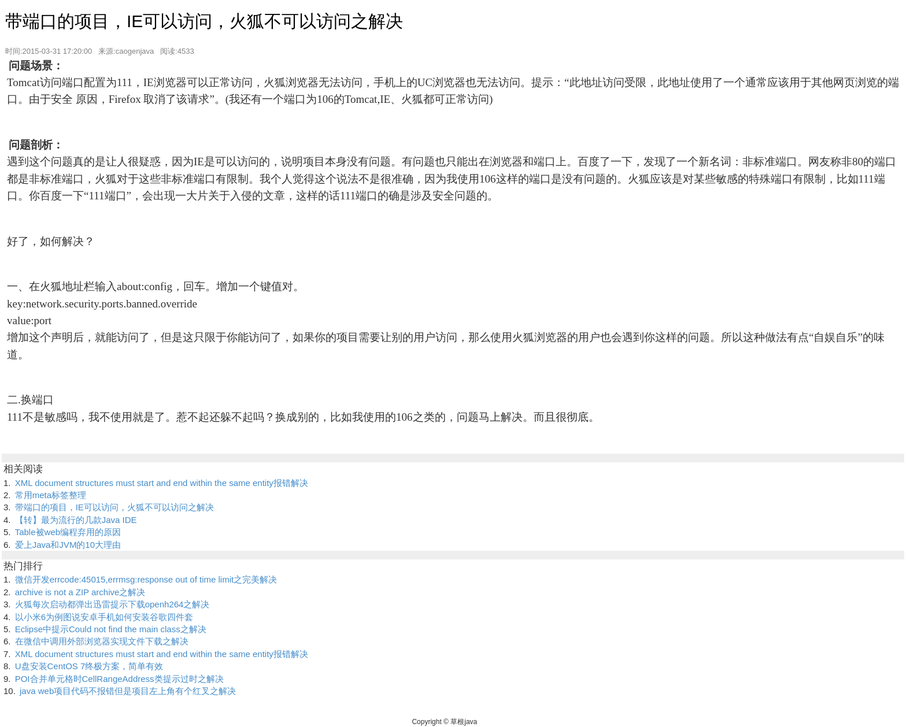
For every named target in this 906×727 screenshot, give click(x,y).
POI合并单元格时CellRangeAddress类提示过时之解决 (119, 679)
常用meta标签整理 (50, 495)
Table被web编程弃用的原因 (68, 532)
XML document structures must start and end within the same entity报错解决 (161, 483)
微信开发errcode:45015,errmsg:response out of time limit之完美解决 (146, 579)
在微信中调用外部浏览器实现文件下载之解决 (101, 641)
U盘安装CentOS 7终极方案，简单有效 (89, 666)
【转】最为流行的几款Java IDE (76, 520)
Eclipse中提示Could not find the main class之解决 (110, 629)
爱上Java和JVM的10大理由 (68, 545)
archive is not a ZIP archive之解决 (80, 592)
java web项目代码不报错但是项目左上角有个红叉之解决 (128, 691)
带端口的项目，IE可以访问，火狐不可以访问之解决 (114, 507)
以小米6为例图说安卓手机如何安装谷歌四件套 (104, 617)
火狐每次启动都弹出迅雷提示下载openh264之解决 (112, 604)
